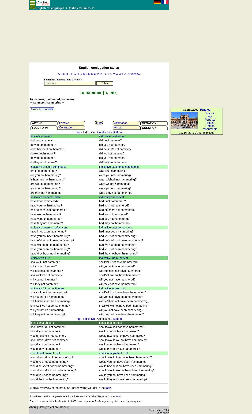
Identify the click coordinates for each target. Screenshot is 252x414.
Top (78, 132)
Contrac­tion (66, 127)
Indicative (89, 318)
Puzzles (205, 109)
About (33, 407)
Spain (210, 122)
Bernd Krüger (156, 410)
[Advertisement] (99, 36)
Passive (64, 122)
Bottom (117, 132)
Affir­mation (120, 122)
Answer (118, 127)
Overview (134, 73)
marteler (48, 109)
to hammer (91, 92)
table (109, 387)
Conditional (104, 132)
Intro (99, 122)
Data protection (48, 407)
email (118, 396)
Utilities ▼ (74, 8)
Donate (64, 407)
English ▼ (43, 8)
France (210, 113)
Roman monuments (210, 127)
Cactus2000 (163, 412)
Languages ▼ (59, 8)
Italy (210, 116)
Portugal (210, 119)
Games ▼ (87, 8)
